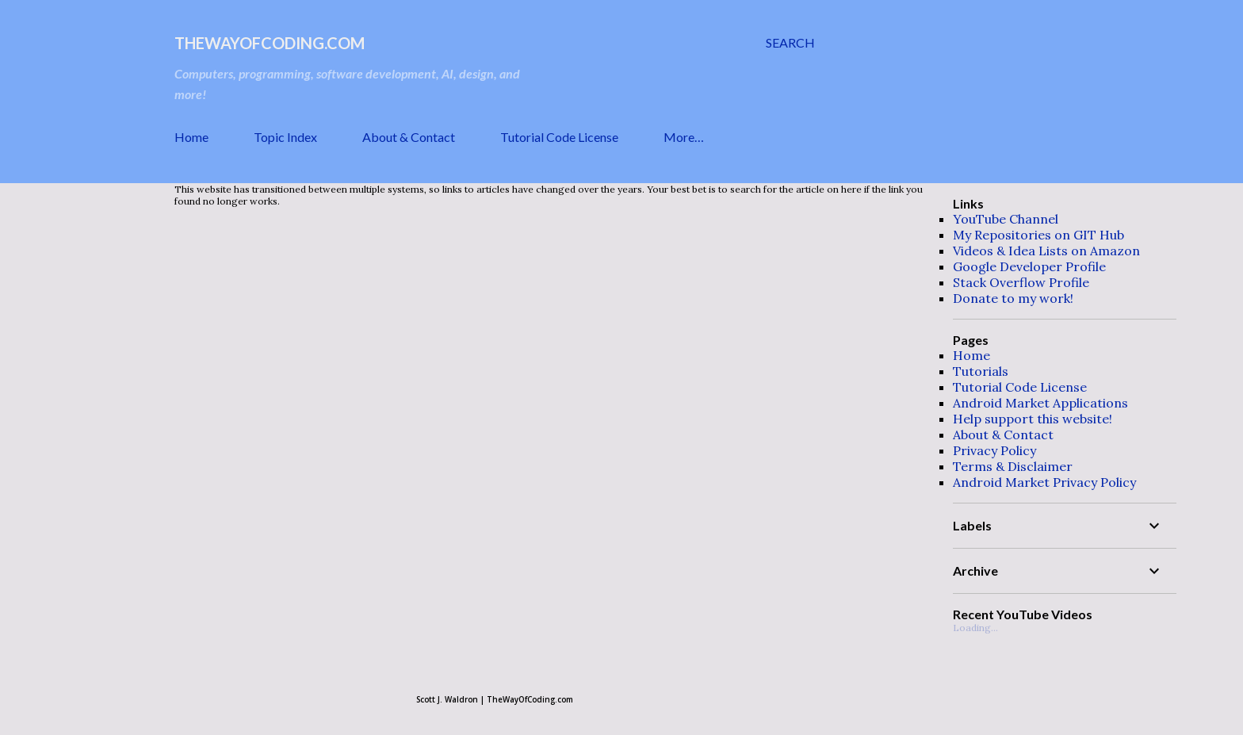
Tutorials (980, 371)
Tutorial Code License (559, 136)
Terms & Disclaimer (1013, 466)
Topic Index (285, 136)
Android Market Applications (1040, 403)
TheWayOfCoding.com (269, 42)
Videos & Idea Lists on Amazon (1046, 250)
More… (684, 136)
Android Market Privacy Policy (1044, 482)
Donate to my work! (1013, 298)
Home (191, 136)
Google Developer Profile (1029, 266)
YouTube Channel (1005, 219)
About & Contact (408, 136)
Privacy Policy (994, 450)
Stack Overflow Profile (1021, 282)
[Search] (790, 43)
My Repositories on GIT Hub (1038, 235)
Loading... (975, 628)
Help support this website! (1032, 419)
